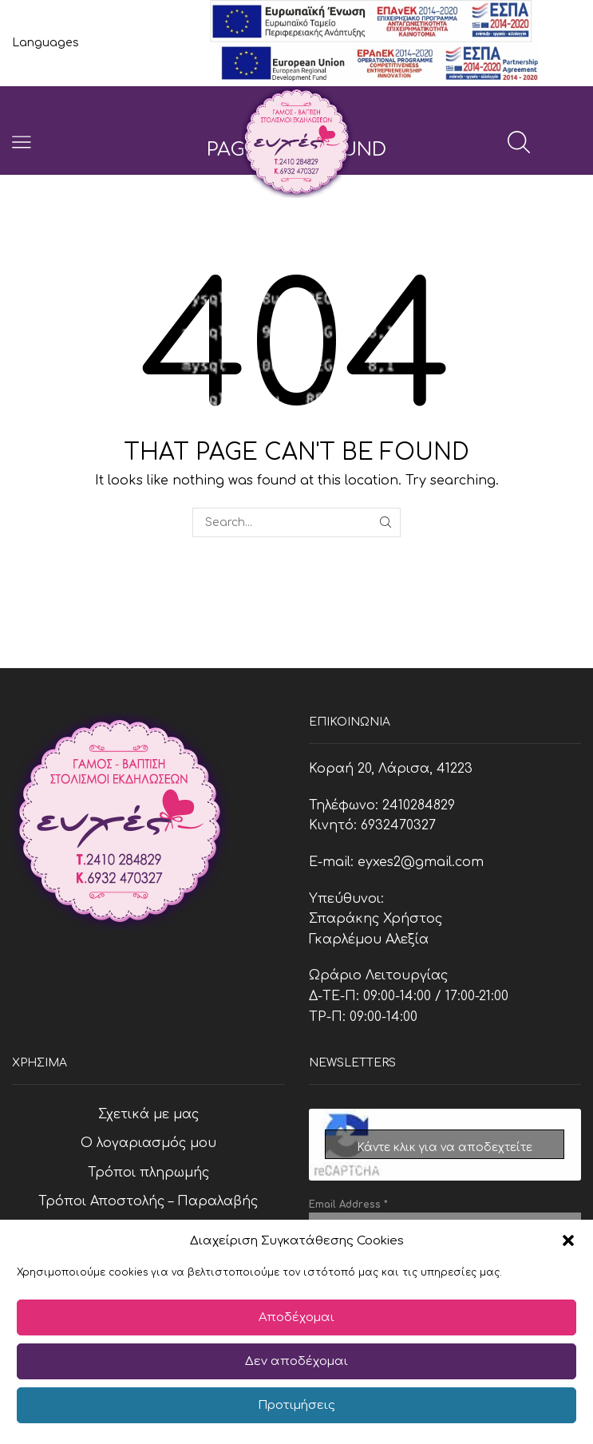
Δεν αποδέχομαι (296, 1361)
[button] (568, 1240)
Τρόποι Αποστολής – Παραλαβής (148, 1201)
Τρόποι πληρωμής (148, 1172)
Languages (45, 43)
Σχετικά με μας (148, 1114)
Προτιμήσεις (296, 1405)
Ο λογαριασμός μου (148, 1143)
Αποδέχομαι (296, 1317)
